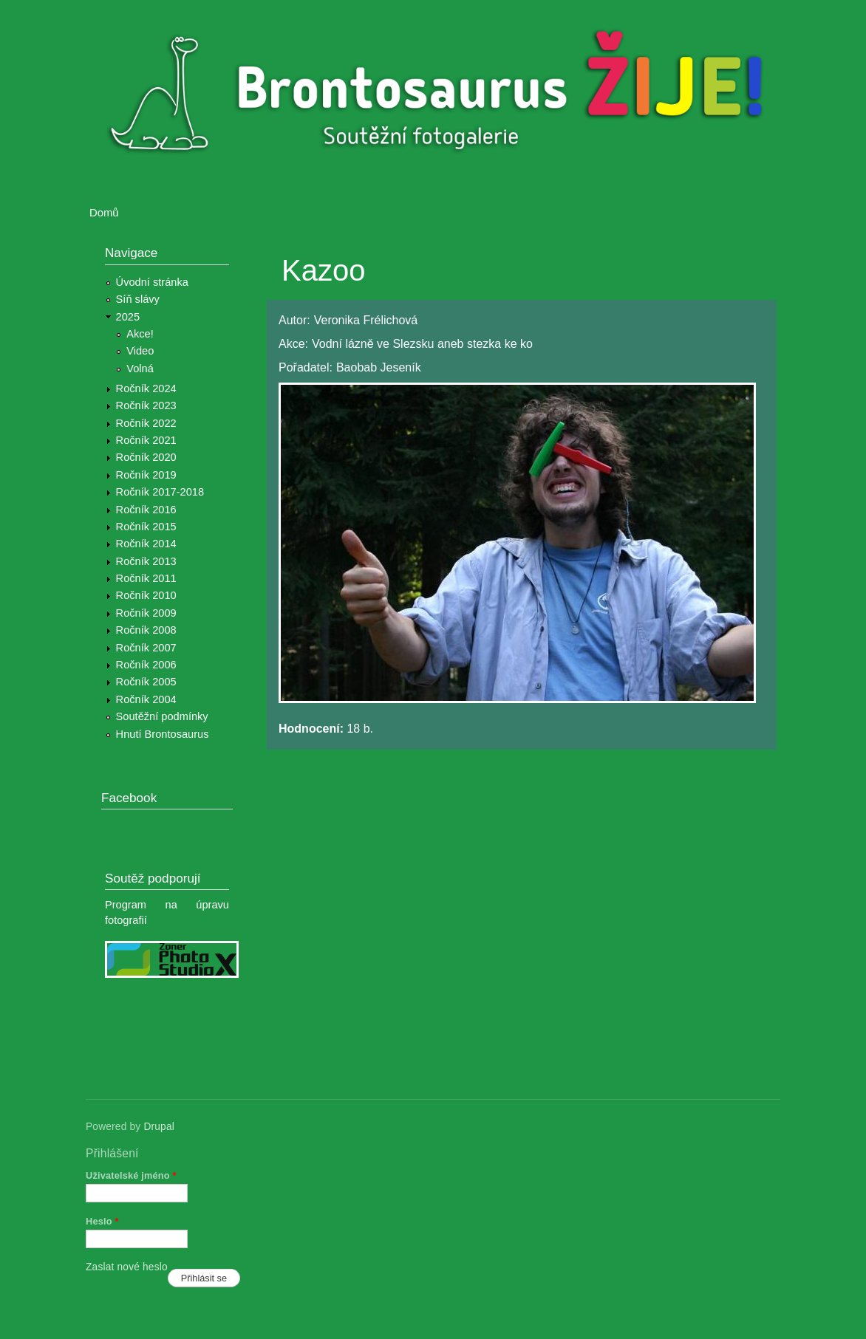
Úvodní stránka (152, 282)
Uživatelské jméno (131, 1175)
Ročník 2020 (146, 457)
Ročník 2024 (146, 388)
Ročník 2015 (146, 526)
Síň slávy (138, 299)
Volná (140, 368)
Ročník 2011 (146, 578)
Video (140, 351)
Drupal (158, 1126)
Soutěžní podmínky (162, 716)
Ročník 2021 (146, 440)
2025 (128, 317)
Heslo (102, 1221)
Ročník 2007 (146, 648)
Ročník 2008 (146, 630)
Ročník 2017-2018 (160, 492)
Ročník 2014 (146, 543)
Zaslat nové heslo (127, 1267)
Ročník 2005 (146, 682)
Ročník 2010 (146, 595)
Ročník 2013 (146, 561)
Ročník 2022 (146, 423)
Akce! (140, 334)
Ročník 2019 (146, 475)
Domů (104, 213)
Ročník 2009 (146, 613)
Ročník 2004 (146, 699)
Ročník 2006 (146, 665)
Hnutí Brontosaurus (162, 734)
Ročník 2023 (146, 405)
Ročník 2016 (146, 510)
